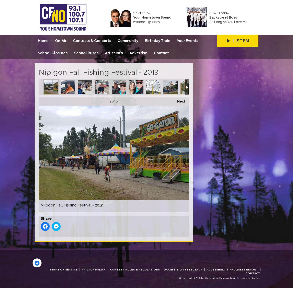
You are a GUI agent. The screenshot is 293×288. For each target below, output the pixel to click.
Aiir (258, 278)
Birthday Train (157, 41)
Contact (161, 53)
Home (43, 41)
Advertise (138, 53)
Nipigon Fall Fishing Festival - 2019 (51, 87)
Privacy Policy (94, 269)
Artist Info (114, 53)
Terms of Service (63, 269)
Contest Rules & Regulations (135, 269)
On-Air (61, 41)
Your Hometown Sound (152, 17)
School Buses (86, 53)
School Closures (53, 53)
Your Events (187, 41)
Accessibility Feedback (183, 269)
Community (128, 41)
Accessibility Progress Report (232, 269)
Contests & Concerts (92, 41)
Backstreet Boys (223, 17)
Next (179, 100)
